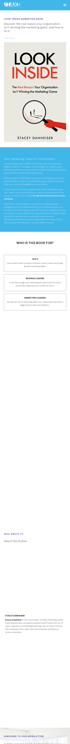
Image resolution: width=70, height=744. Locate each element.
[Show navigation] (64, 5)
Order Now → (10, 38)
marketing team (54, 163)
